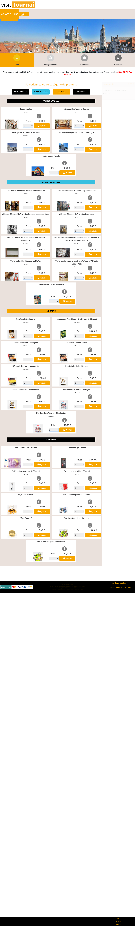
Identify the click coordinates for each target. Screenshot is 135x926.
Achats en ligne (9, 14)
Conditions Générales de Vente (118, 587)
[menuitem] (9, 14)
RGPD (118, 921)
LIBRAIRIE (61, 92)
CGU (118, 918)
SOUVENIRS (81, 92)
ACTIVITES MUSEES (41, 92)
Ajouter (43, 126)
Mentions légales (118, 583)
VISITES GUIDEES (20, 92)
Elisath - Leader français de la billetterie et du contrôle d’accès (67, 586)
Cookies (118, 924)
